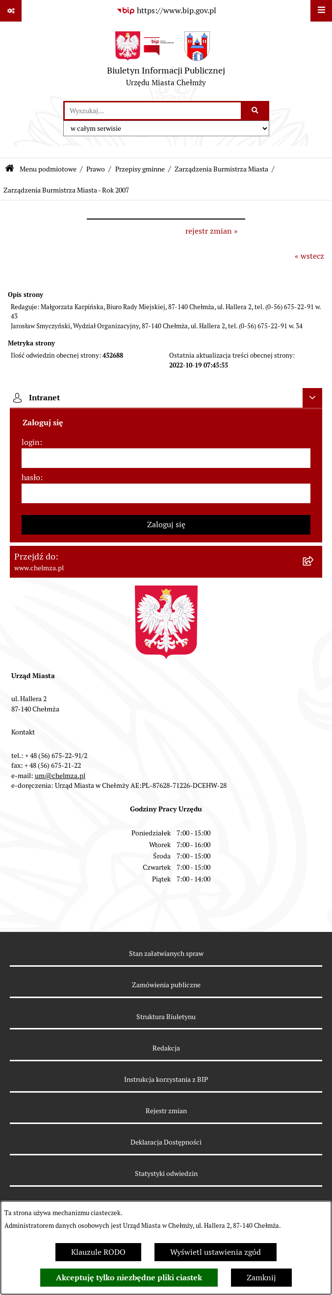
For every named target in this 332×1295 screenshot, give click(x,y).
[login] (166, 458)
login (31, 442)
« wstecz (309, 256)
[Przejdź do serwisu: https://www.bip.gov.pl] (166, 11)
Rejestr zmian (166, 1110)
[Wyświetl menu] (321, 11)
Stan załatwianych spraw (166, 953)
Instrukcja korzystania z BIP (166, 1079)
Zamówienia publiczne (166, 984)
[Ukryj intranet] (312, 398)
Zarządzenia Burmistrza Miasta (221, 169)
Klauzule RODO (98, 1252)
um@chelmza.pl (60, 775)
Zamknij (261, 1277)
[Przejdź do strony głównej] (166, 61)
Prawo (95, 169)
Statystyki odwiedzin (166, 1173)
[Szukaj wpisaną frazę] (255, 111)
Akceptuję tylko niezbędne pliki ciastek (129, 1277)
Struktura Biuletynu (166, 1016)
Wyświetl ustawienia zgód (215, 1252)
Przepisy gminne (140, 169)
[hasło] (166, 493)
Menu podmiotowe (48, 169)
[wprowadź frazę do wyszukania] (152, 111)
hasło (31, 477)
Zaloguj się (166, 524)
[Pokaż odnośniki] (11, 11)
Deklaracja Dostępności (166, 1142)
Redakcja (166, 1048)
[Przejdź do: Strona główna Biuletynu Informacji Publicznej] (9, 169)
